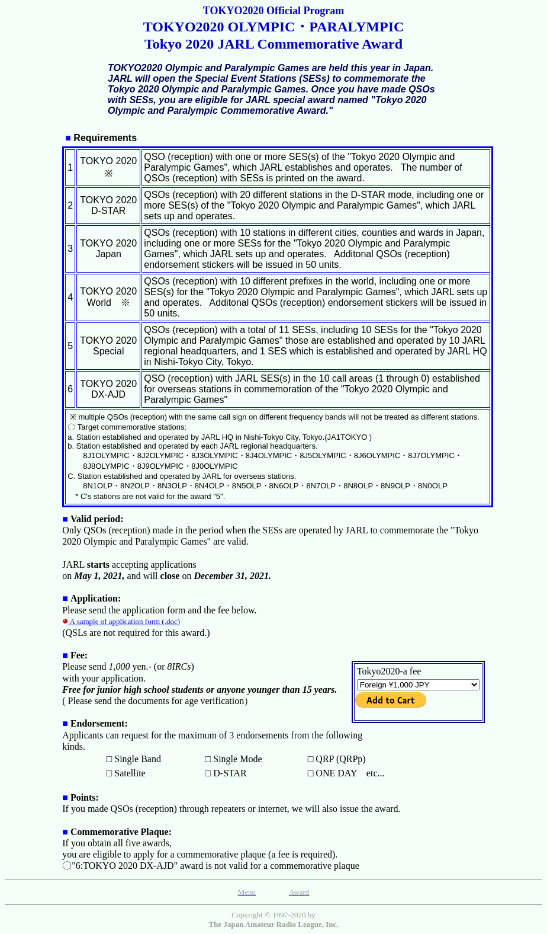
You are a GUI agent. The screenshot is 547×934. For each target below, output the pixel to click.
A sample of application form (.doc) (121, 621)
